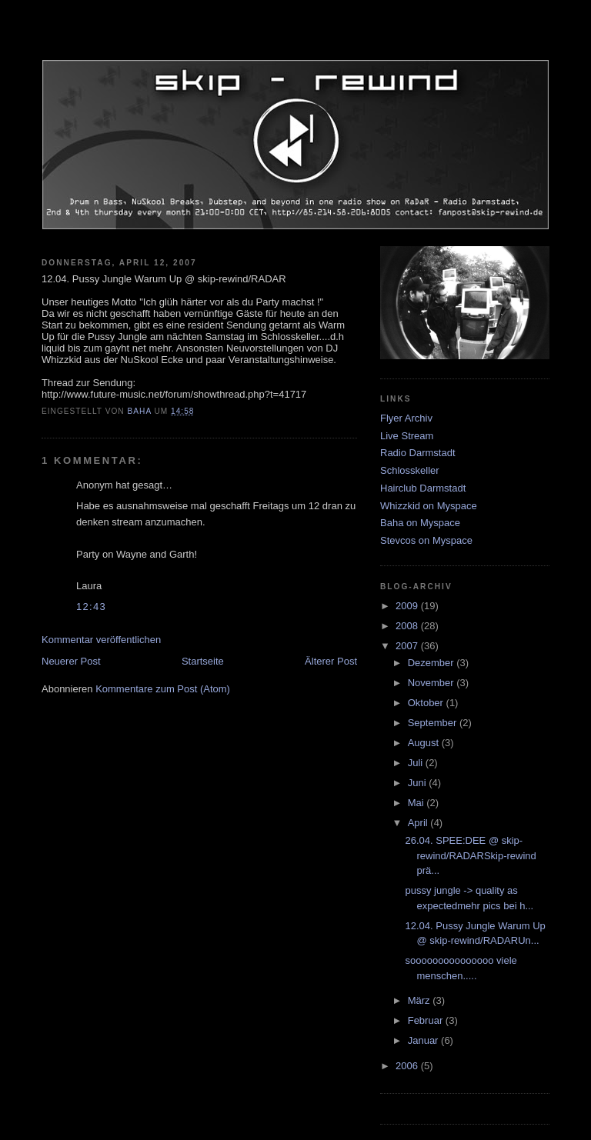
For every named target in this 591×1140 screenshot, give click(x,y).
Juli (417, 762)
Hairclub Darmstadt (423, 488)
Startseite (203, 661)
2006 (408, 1066)
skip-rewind (295, 42)
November (432, 682)
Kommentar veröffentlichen (101, 639)
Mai (417, 802)
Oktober (427, 702)
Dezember (432, 662)
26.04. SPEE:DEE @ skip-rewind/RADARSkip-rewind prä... (470, 855)
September (433, 722)
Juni (418, 782)
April (419, 822)
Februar (427, 1020)
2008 (408, 626)
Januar (424, 1040)
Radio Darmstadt (418, 452)
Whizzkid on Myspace (428, 506)
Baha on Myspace (420, 522)
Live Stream (406, 436)
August (425, 742)
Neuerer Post (71, 661)
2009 (408, 606)
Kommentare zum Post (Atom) (162, 689)
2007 (408, 646)
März (420, 1000)
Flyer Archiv (406, 418)
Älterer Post (331, 661)
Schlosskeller (409, 470)
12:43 (91, 606)
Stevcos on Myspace (426, 540)
